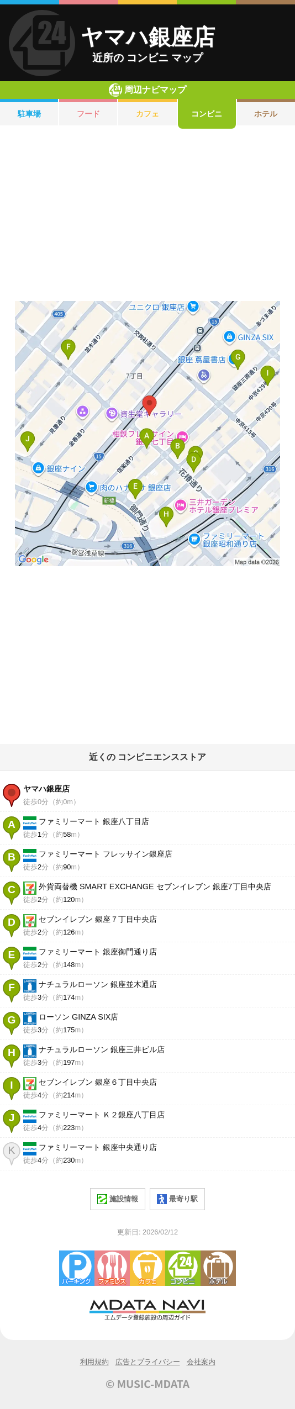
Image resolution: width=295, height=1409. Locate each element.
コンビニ (206, 113)
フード (88, 113)
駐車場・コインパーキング (76, 1268)
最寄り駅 (177, 1199)
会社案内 (201, 1362)
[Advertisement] (147, 215)
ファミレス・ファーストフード (112, 1268)
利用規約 (94, 1362)
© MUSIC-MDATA (147, 1383)
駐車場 (29, 113)
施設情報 (117, 1199)
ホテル (218, 1268)
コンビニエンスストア (183, 1268)
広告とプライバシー (147, 1362)
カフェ (147, 113)
